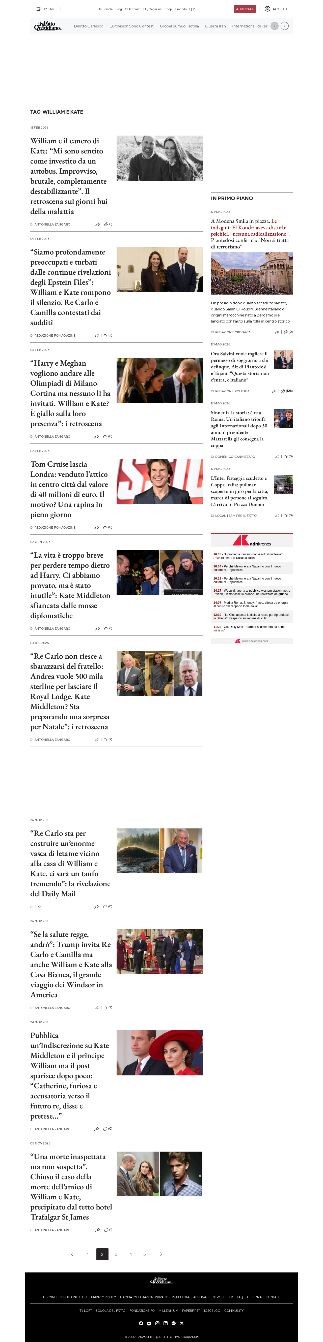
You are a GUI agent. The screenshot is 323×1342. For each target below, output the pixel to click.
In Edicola (106, 8)
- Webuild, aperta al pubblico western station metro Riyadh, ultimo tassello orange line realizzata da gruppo (251, 592)
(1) (108, 224)
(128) (287, 391)
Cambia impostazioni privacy (144, 1297)
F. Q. (35, 907)
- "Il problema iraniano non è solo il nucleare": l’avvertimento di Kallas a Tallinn (248, 556)
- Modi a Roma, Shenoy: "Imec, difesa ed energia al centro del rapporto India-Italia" (250, 604)
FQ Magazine (152, 8)
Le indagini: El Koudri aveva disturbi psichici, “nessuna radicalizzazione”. (250, 227)
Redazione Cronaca (231, 332)
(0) (107, 436)
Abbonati (245, 9)
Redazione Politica (230, 391)
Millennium (132, 8)
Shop (168, 8)
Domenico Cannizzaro (233, 457)
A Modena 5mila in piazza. (240, 221)
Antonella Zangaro (50, 224)
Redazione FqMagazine (52, 335)
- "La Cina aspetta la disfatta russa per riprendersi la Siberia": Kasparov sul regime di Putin (251, 616)
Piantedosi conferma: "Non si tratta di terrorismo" (250, 243)
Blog (119, 8)
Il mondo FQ (185, 9)
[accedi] (276, 9)
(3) (107, 1008)
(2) (107, 335)
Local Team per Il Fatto (234, 516)
